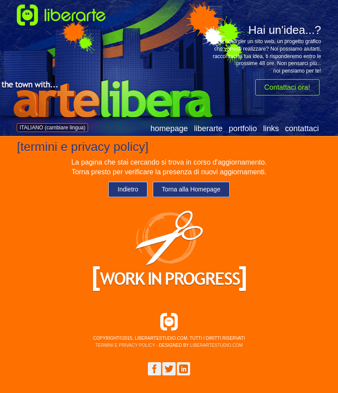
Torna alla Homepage (191, 189)
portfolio (243, 128)
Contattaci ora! (287, 87)
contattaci (302, 128)
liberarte (208, 128)
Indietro (128, 189)
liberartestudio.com (216, 345)
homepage (169, 128)
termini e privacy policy (125, 345)
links (271, 128)
